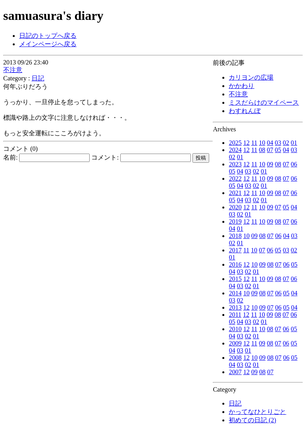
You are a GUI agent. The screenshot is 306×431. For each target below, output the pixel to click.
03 (278, 142)
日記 (235, 403)
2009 (235, 343)
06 (294, 164)
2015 (235, 278)
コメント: (140, 157)
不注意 (238, 94)
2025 (235, 142)
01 (294, 142)
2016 (235, 264)
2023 (235, 164)
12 (246, 142)
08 (262, 149)
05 (278, 149)
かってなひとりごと (257, 411)
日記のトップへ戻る (47, 35)
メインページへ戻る (47, 44)
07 (270, 149)
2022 (235, 178)
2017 (235, 250)
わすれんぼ (245, 110)
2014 (235, 293)
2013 (235, 307)
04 (270, 142)
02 (286, 142)
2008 (235, 357)
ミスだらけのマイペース (264, 102)
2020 (235, 207)
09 (270, 164)
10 (262, 142)
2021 (235, 192)
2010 (235, 329)
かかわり (241, 85)
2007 (235, 372)
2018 (235, 235)
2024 (235, 149)
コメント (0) (20, 148)
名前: (46, 157)
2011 (235, 314)
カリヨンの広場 (251, 77)
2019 (235, 221)
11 (254, 142)
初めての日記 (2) (252, 420)
